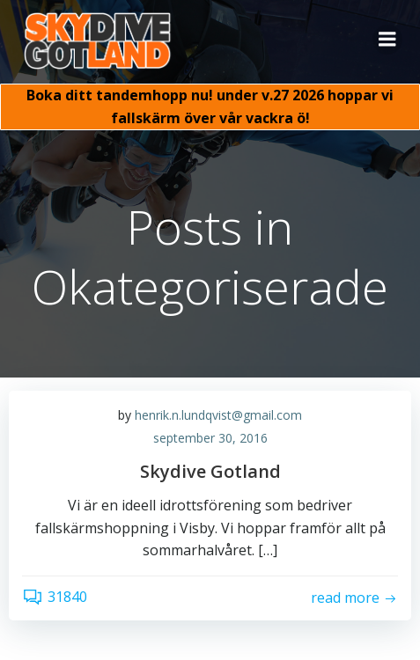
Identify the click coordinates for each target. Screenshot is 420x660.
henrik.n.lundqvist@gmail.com (218, 415)
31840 (54, 596)
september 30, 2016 (210, 437)
